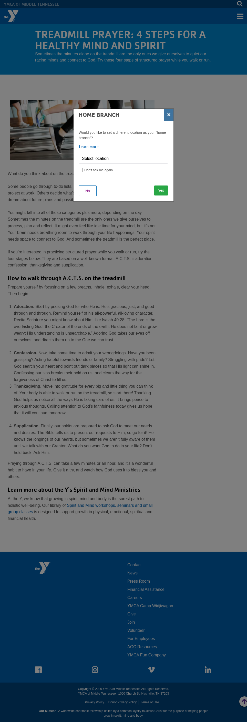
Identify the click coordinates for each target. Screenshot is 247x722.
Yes (161, 190)
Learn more (89, 146)
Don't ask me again (98, 170)
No (87, 191)
